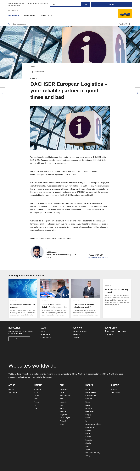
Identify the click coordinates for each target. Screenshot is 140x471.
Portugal (88, 437)
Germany (88, 408)
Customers (30, 16)
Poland (87, 434)
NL (96, 392)
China (62, 392)
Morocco (11, 389)
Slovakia (88, 443)
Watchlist (123, 24)
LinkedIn (109, 334)
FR (93, 392)
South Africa (12, 392)
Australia (114, 389)
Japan (62, 405)
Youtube (122, 331)
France (87, 405)
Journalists (46, 16)
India (61, 399)
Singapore (63, 414)
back (33, 67)
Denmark (88, 399)
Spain (87, 446)
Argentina (37, 389)
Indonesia (63, 402)
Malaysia (63, 411)
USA (35, 408)
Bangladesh (64, 389)
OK (86, 4)
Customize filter (37, 72)
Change (111, 4)
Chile (36, 399)
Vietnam (62, 424)
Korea (62, 408)
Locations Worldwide (80, 331)
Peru (35, 405)
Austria (87, 389)
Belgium (88, 392)
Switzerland (89, 453)
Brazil (36, 392)
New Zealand (115, 392)
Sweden (88, 449)
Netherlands (89, 427)
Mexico (36, 402)
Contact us (76, 337)
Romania (88, 440)
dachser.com (48, 377)
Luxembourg (89, 424)
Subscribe (19, 338)
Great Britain (89, 411)
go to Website (14, 10)
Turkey (87, 456)
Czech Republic (90, 395)
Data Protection (46, 334)
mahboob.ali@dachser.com (97, 258)
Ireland (87, 418)
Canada (36, 395)
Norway (88, 430)
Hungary (88, 414)
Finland (87, 402)
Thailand (63, 421)
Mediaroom (14, 16)
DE (99, 424)
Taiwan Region (65, 418)
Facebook (109, 331)
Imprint (43, 331)
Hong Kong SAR (65, 395)
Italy (86, 421)
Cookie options (46, 337)
